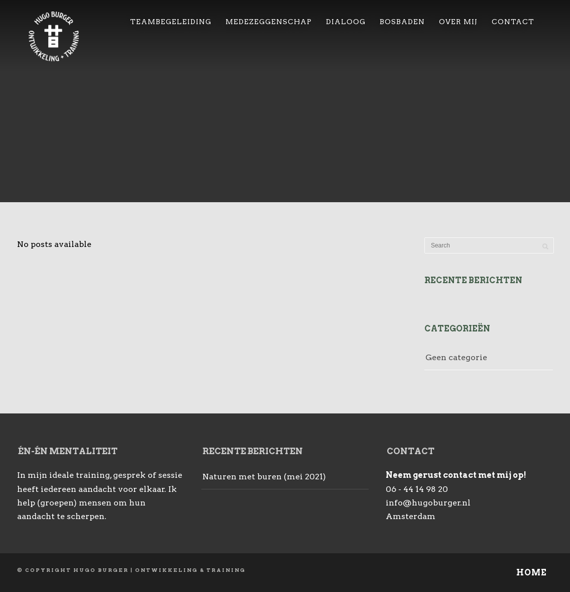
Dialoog (346, 22)
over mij (458, 22)
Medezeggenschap (268, 22)
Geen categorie (456, 357)
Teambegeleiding (170, 22)
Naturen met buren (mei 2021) (264, 476)
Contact (513, 22)
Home (531, 572)
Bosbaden (402, 22)
